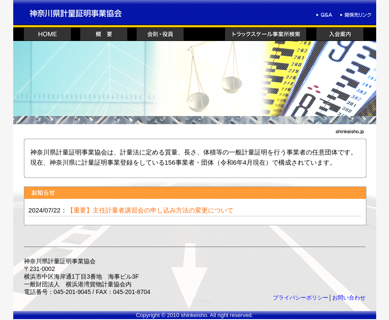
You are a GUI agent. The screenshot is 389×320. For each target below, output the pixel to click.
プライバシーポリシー (300, 297)
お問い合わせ (349, 297)
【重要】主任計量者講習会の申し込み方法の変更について (150, 210)
